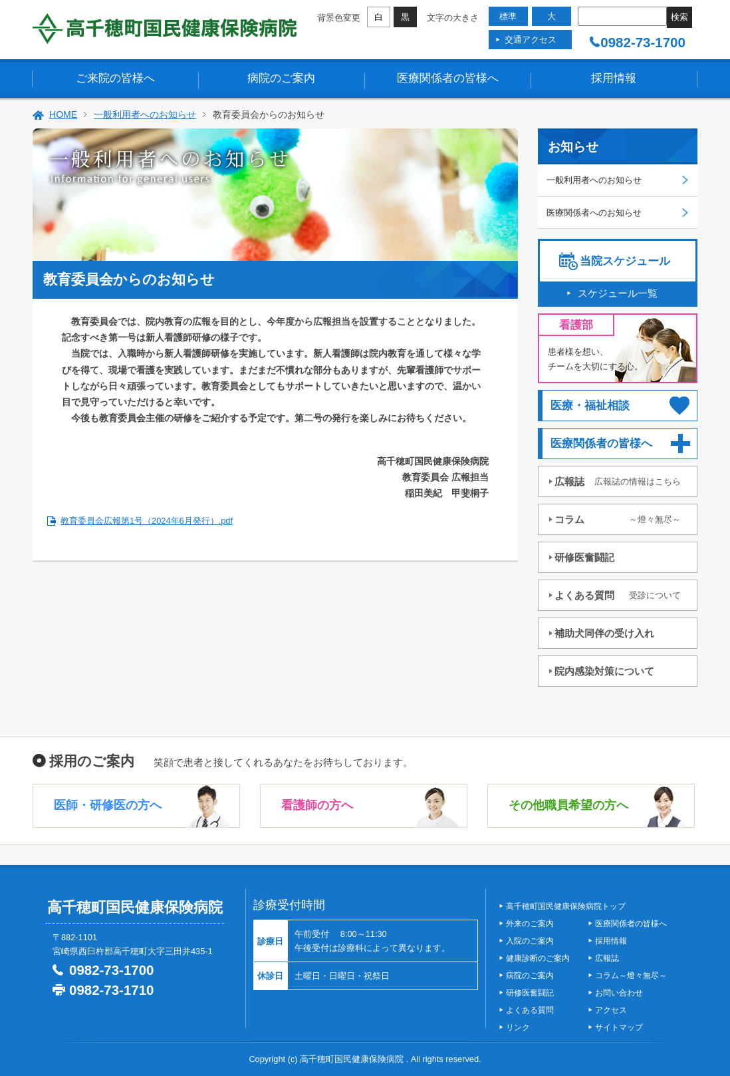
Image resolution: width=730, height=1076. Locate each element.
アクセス (611, 1010)
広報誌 (617, 481)
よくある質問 (617, 595)
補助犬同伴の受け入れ (604, 633)
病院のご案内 (281, 78)
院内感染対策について (604, 671)
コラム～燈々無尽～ (631, 976)
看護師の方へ (317, 805)
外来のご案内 (530, 924)
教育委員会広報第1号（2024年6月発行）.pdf (147, 521)
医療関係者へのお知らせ (594, 213)
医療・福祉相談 (590, 405)
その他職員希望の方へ (568, 805)
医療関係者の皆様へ (448, 78)
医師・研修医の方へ (108, 805)
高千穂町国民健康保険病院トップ (566, 906)
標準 (508, 16)
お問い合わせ (619, 993)
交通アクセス (530, 40)
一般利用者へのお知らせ (145, 114)
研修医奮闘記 (584, 557)
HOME (63, 114)
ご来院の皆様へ (115, 78)
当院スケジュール (625, 261)
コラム (617, 519)
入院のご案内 (530, 941)
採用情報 (613, 78)
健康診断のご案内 (538, 958)
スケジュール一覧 (618, 293)
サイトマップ (619, 1027)
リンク (518, 1027)
